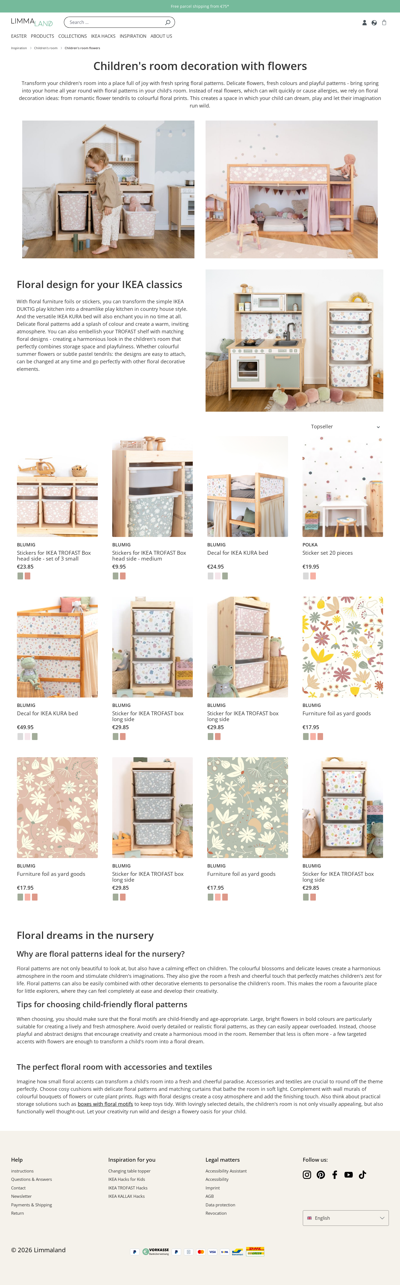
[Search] (167, 22)
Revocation (216, 1213)
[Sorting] (347, 426)
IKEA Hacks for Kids (126, 1179)
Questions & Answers (31, 1179)
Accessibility (217, 1179)
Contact (18, 1188)
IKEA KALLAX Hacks (126, 1196)
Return (17, 1213)
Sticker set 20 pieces (327, 553)
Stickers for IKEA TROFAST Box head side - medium (149, 556)
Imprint (213, 1188)
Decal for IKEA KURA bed (237, 553)
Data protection (220, 1205)
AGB (210, 1196)
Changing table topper (129, 1171)
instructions (22, 1171)
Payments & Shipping (31, 1205)
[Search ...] (112, 22)
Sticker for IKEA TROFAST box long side (148, 717)
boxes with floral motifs (105, 1104)
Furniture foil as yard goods (336, 714)
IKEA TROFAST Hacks (128, 1188)
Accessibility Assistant (226, 1171)
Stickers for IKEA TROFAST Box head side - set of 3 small (54, 556)
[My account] (364, 22)
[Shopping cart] (384, 22)
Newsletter (21, 1196)
